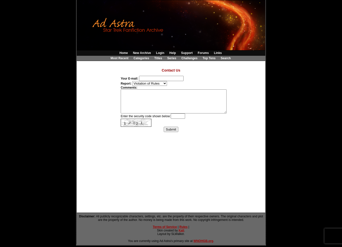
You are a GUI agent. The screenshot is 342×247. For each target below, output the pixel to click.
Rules (183, 227)
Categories (141, 58)
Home (123, 53)
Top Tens (209, 58)
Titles (158, 58)
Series (171, 58)
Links (218, 53)
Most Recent (119, 58)
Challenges (189, 58)
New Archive (142, 53)
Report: (126, 83)
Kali (181, 230)
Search (226, 58)
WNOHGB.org (203, 241)
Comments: (129, 87)
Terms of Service (165, 227)
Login (160, 53)
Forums (203, 53)
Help (172, 53)
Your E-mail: (129, 78)
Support (187, 53)
